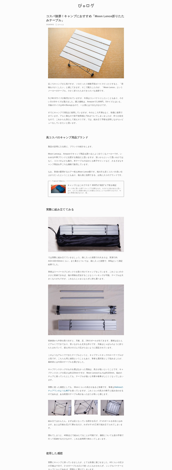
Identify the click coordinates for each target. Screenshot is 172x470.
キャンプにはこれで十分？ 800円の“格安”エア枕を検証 (92, 185)
